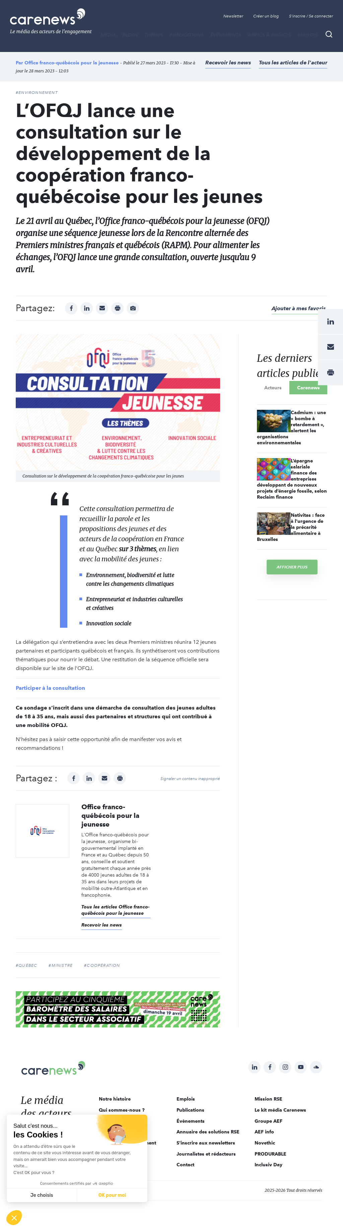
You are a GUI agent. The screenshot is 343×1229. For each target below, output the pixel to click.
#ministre (61, 965)
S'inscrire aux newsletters (206, 1143)
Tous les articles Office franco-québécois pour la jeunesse (115, 910)
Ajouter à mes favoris (299, 308)
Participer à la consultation (50, 688)
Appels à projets (269, 35)
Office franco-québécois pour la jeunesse (71, 62)
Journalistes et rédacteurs (206, 1154)
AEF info (264, 1131)
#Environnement (37, 93)
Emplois (308, 35)
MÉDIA (108, 35)
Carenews (308, 387)
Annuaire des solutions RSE (208, 1131)
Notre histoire (115, 1099)
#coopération (102, 965)
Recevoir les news (228, 62)
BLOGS (130, 35)
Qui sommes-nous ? (122, 1110)
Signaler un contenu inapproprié (190, 778)
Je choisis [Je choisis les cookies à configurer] (41, 1195)
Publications (187, 35)
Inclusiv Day (268, 1164)
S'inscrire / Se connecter (311, 16)
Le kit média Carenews (280, 1110)
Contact (185, 1164)
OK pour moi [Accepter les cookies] (112, 1195)
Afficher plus (292, 566)
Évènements (225, 35)
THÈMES (153, 35)
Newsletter (233, 16)
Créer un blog (266, 16)
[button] (14, 1218)
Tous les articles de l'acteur (293, 62)
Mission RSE (268, 1099)
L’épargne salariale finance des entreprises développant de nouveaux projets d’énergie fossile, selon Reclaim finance (292, 479)
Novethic (265, 1143)
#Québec (26, 965)
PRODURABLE (270, 1154)
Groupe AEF (268, 1121)
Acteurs (273, 387)
